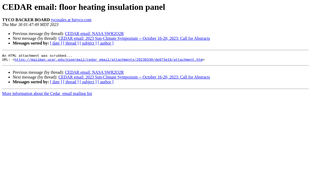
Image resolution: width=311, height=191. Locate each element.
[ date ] (56, 43)
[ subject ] (88, 43)
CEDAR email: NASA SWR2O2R (94, 33)
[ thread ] (71, 43)
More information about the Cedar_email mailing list (47, 95)
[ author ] (106, 43)
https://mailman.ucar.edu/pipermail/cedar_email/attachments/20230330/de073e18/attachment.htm (109, 61)
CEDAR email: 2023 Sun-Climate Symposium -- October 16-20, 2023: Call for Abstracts (134, 38)
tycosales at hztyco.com (71, 20)
